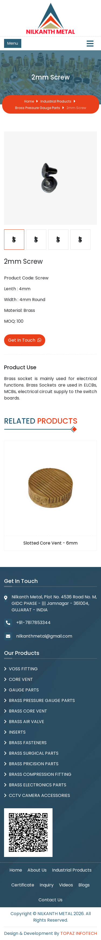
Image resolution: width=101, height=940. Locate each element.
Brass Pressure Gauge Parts (37, 107)
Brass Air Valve (26, 721)
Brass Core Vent (28, 711)
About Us (37, 870)
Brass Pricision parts (33, 764)
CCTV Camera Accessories (39, 795)
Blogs (84, 885)
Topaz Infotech (78, 933)
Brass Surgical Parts (33, 753)
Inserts (17, 732)
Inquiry (47, 885)
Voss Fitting (23, 669)
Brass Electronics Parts (37, 785)
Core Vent (21, 679)
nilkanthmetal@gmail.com (44, 636)
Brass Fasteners (28, 743)
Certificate (22, 885)
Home (29, 101)
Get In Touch (24, 340)
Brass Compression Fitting (40, 774)
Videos (66, 885)
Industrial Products (55, 101)
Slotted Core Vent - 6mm (50, 543)
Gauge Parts (24, 690)
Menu (12, 43)
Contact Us (50, 900)
